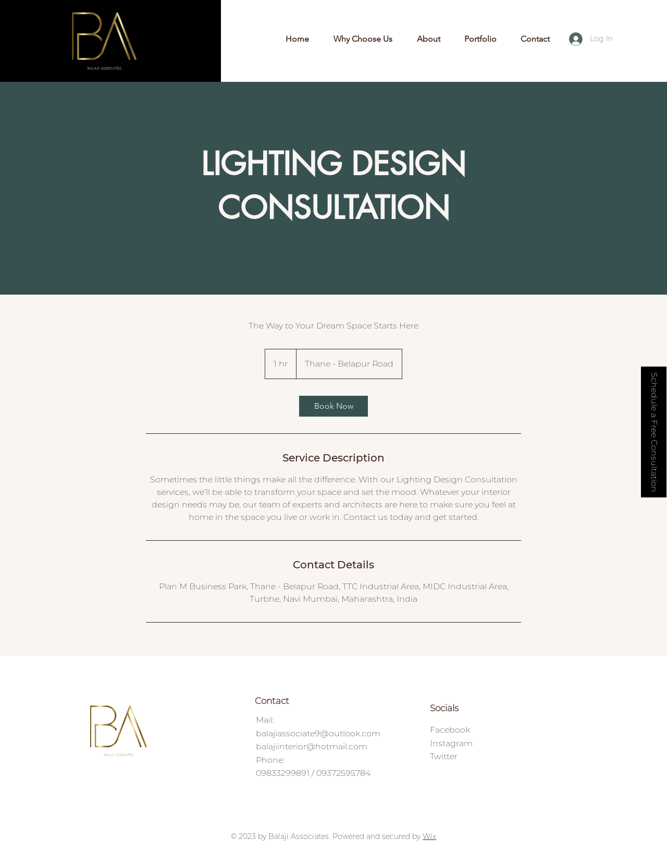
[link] (333, 406)
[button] (653, 432)
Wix (429, 836)
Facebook (450, 730)
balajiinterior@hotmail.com (311, 746)
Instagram (451, 743)
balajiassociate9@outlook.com (318, 733)
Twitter (444, 756)
